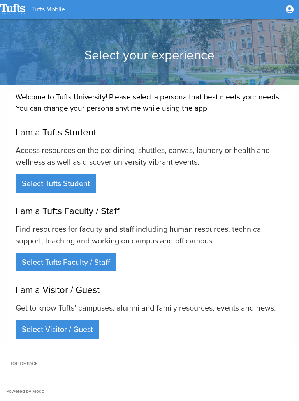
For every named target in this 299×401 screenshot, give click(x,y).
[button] (289, 9)
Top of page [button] (23, 363)
